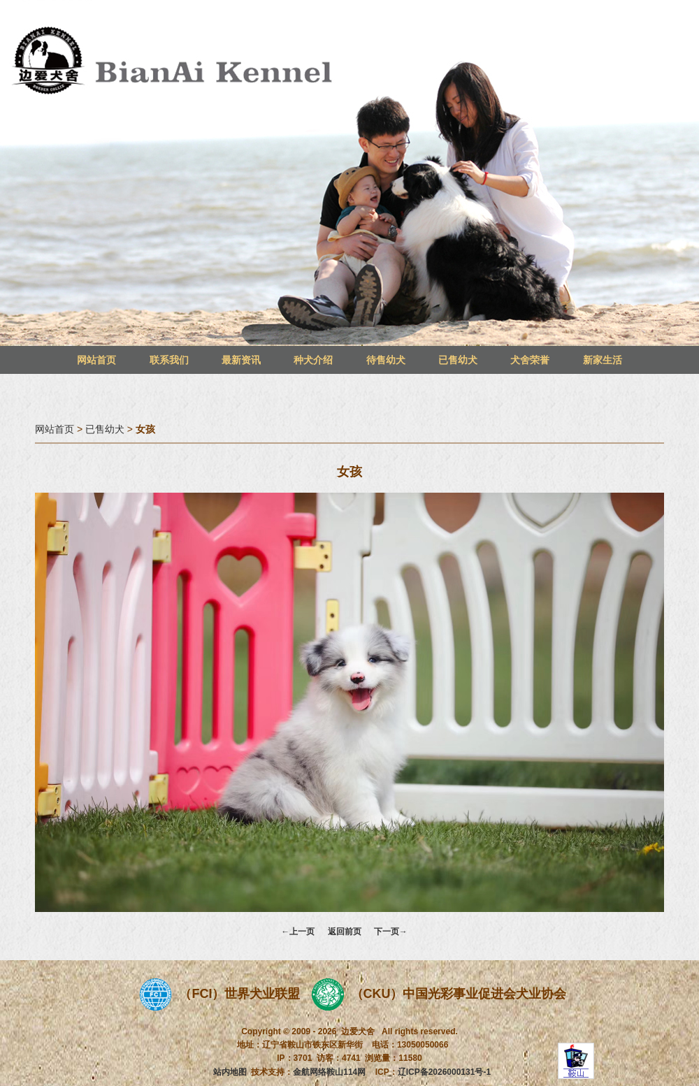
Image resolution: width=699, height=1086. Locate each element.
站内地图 (230, 1072)
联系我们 (169, 359)
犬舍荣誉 (529, 359)
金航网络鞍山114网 (329, 1072)
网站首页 (96, 359)
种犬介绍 (313, 359)
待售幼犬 (385, 359)
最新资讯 (241, 359)
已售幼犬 (457, 359)
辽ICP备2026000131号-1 (444, 1072)
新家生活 (602, 359)
